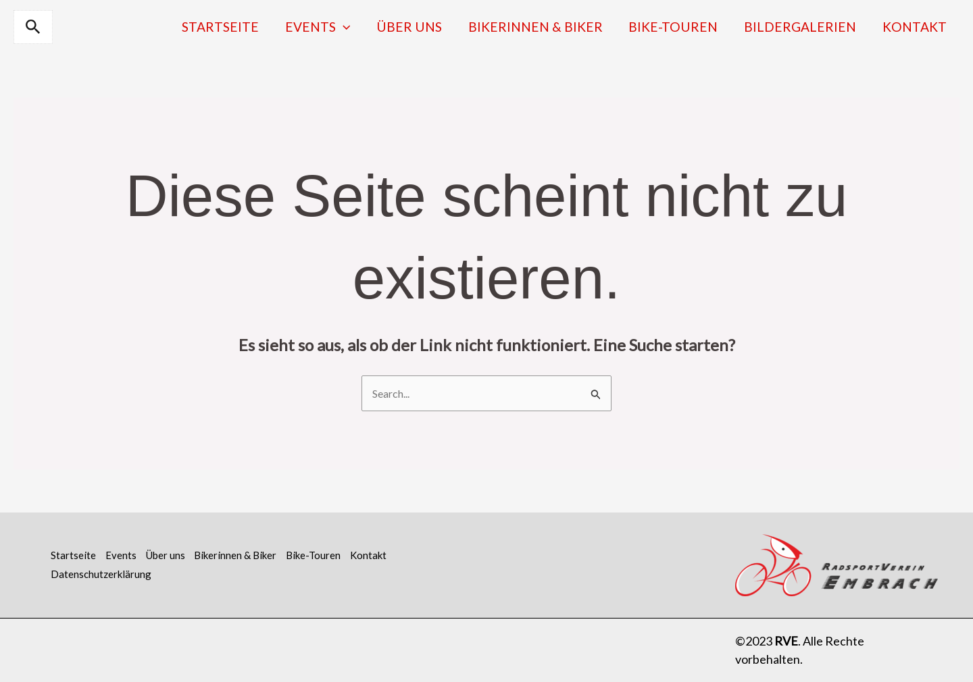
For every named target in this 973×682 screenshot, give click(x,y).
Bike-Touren (684, 26)
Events (342, 27)
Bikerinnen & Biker (551, 26)
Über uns (429, 26)
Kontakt (916, 26)
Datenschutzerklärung (101, 574)
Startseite (249, 26)
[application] (367, 27)
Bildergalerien (807, 26)
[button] (33, 27)
